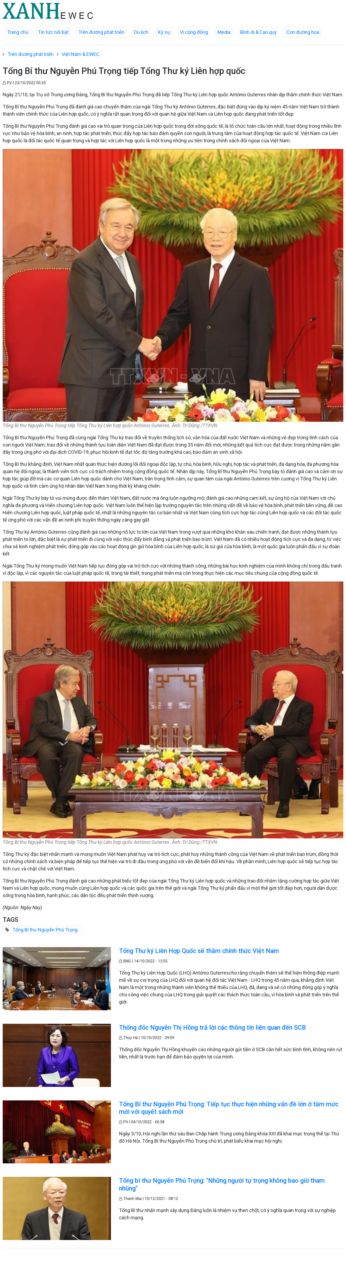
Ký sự (164, 32)
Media (224, 32)
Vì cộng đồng (194, 32)
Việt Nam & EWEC (80, 54)
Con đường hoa (302, 32)
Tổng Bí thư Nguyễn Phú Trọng (45, 930)
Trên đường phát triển (101, 32)
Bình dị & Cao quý (258, 32)
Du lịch (141, 32)
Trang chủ (17, 32)
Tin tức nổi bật (53, 32)
